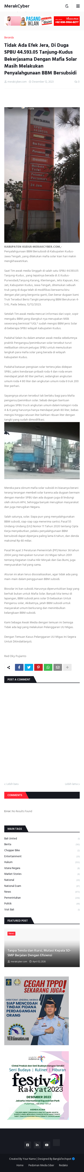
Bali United (42, 839)
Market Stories (42, 874)
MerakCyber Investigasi (16, 10)
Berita (42, 844)
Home (20, 1165)
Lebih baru (12, 784)
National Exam (42, 886)
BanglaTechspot (62, 1159)
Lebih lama (71, 784)
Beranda (9, 38)
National (42, 880)
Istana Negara (42, 868)
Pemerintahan (42, 897)
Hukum (42, 862)
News (42, 891)
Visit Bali (42, 909)
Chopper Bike (42, 850)
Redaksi (63, 1165)
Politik (42, 903)
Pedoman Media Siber (41, 1165)
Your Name (29, 1159)
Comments (14, 795)
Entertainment (42, 856)
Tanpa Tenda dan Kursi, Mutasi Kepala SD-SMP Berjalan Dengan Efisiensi (39, 953)
